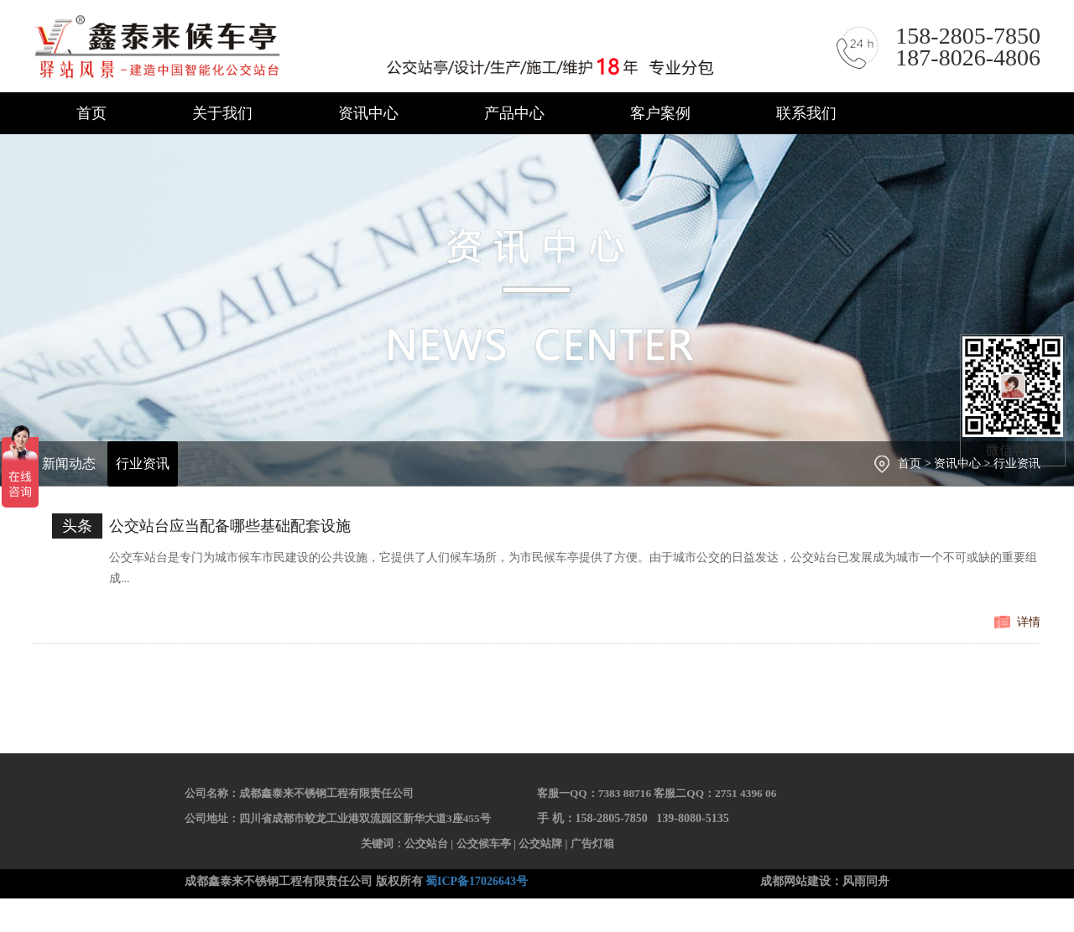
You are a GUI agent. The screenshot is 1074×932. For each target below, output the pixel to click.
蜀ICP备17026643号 (476, 881)
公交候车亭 (483, 843)
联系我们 (806, 113)
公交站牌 (540, 843)
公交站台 (426, 843)
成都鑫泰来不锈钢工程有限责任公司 (378, 47)
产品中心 (514, 113)
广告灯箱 (592, 843)
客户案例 (660, 113)
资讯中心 (368, 113)
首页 (91, 113)
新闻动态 (69, 463)
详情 (1028, 622)
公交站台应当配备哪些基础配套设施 (230, 526)
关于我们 (222, 113)
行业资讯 (142, 463)
